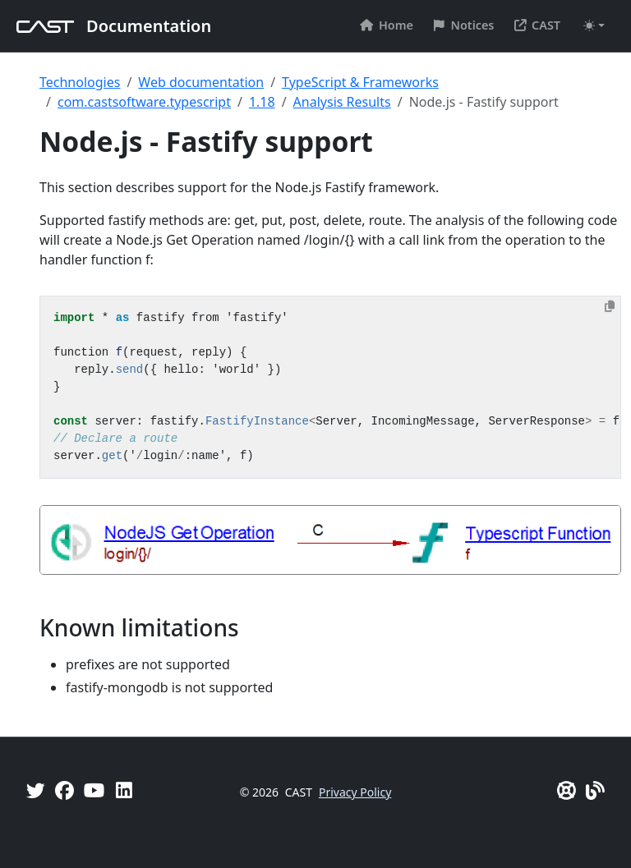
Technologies (79, 82)
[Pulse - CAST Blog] (595, 790)
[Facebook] (64, 790)
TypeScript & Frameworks (360, 82)
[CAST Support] (566, 790)
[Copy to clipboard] (609, 306)
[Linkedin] (124, 790)
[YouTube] (94, 790)
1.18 (262, 102)
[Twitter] (35, 790)
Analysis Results (342, 102)
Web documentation (201, 82)
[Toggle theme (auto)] (594, 25)
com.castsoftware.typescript (144, 102)
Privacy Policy (355, 792)
